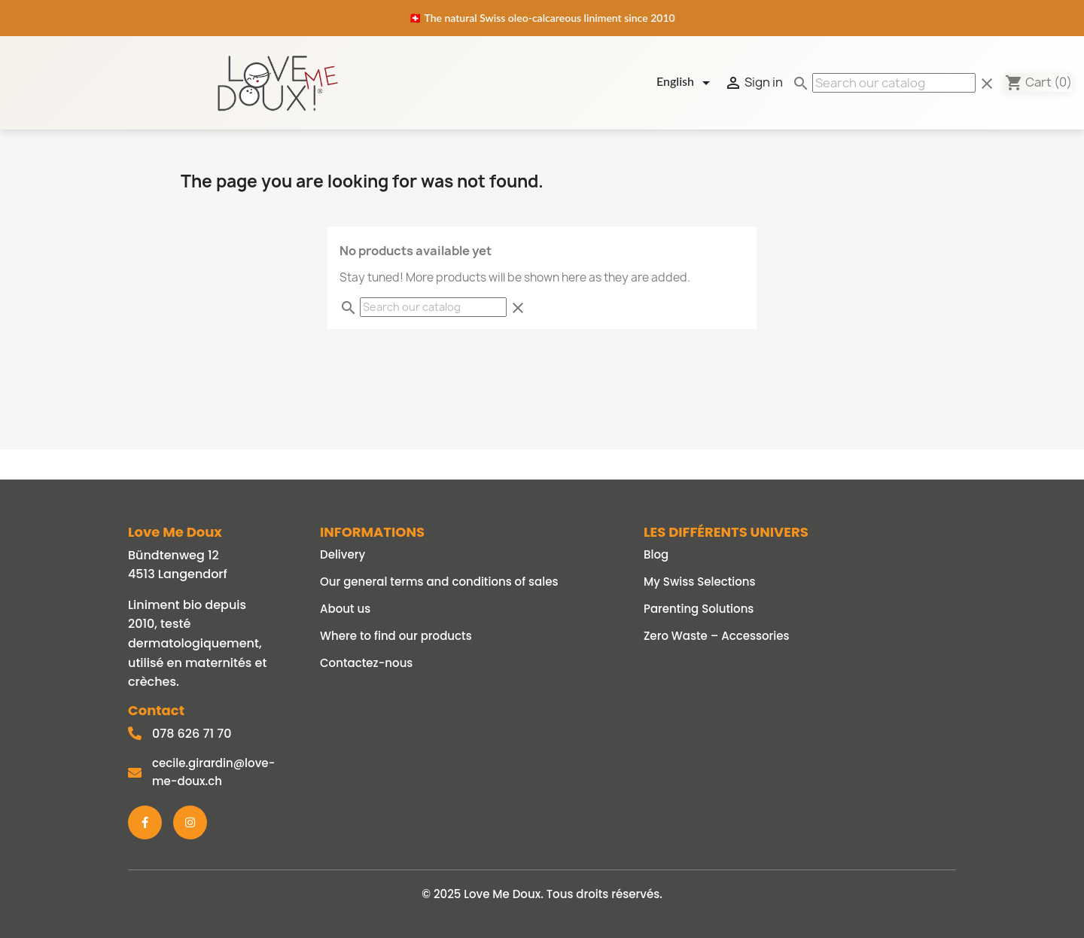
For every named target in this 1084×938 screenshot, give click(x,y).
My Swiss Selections (700, 581)
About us (345, 609)
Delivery (342, 554)
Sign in (753, 83)
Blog (656, 554)
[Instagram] (190, 822)
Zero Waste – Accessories (717, 636)
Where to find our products (396, 636)
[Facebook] (145, 822)
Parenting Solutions (699, 609)
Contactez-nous (366, 663)
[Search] (894, 83)
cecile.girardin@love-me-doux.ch (213, 772)
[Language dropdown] (685, 83)
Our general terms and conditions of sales (439, 581)
